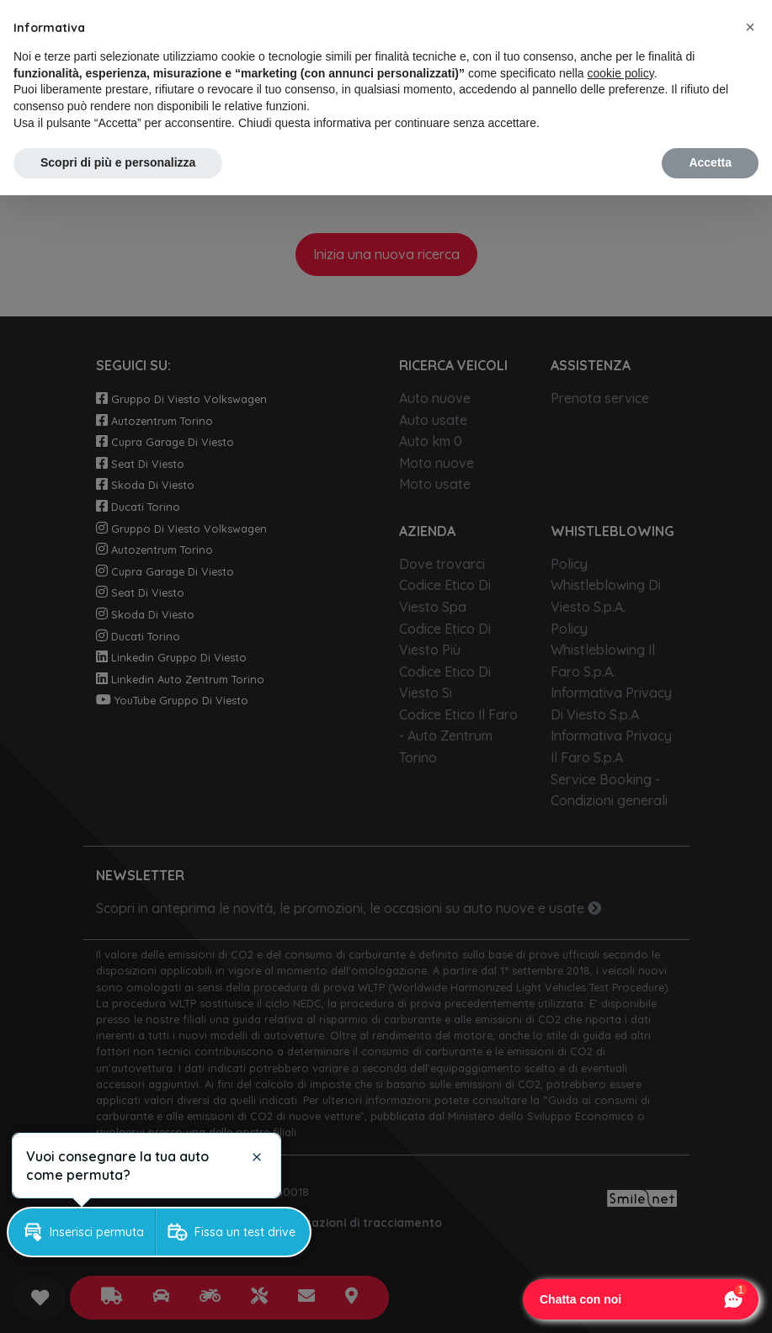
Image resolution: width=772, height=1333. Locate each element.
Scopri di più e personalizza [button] (117, 162)
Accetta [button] (710, 162)
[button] (750, 26)
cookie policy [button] (621, 73)
